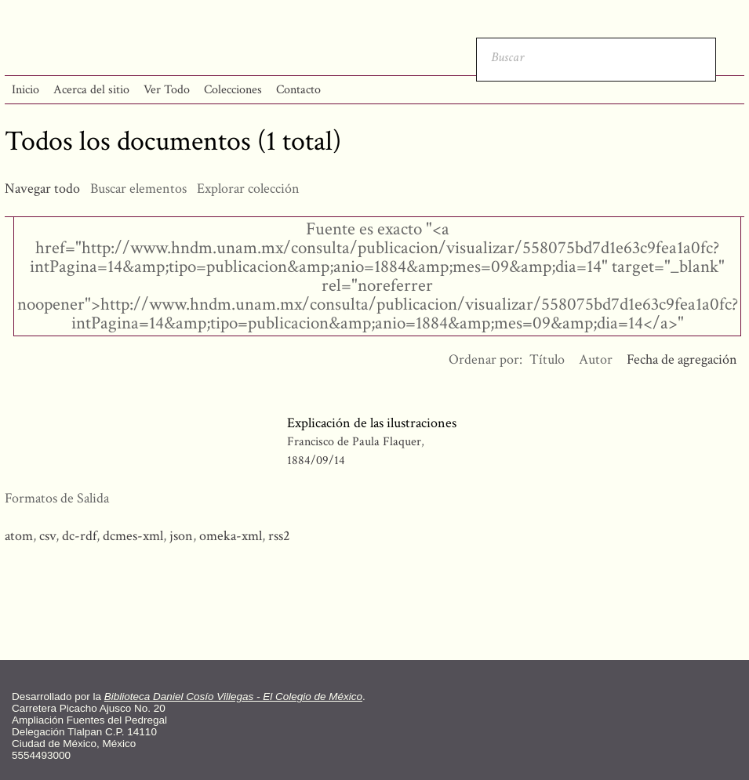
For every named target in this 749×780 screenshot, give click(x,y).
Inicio (25, 90)
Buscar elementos (138, 189)
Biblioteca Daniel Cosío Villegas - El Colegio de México (233, 696)
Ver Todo (167, 90)
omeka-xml (230, 536)
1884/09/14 (316, 460)
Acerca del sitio (91, 90)
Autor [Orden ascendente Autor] (596, 359)
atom (19, 536)
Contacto (298, 90)
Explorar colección (248, 189)
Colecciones (233, 90)
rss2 (279, 536)
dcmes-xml (133, 536)
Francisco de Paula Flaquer (354, 442)
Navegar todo (42, 189)
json (181, 536)
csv (47, 536)
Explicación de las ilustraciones (371, 423)
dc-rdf (79, 536)
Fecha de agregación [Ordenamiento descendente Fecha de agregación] (682, 359)
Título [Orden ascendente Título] (547, 359)
